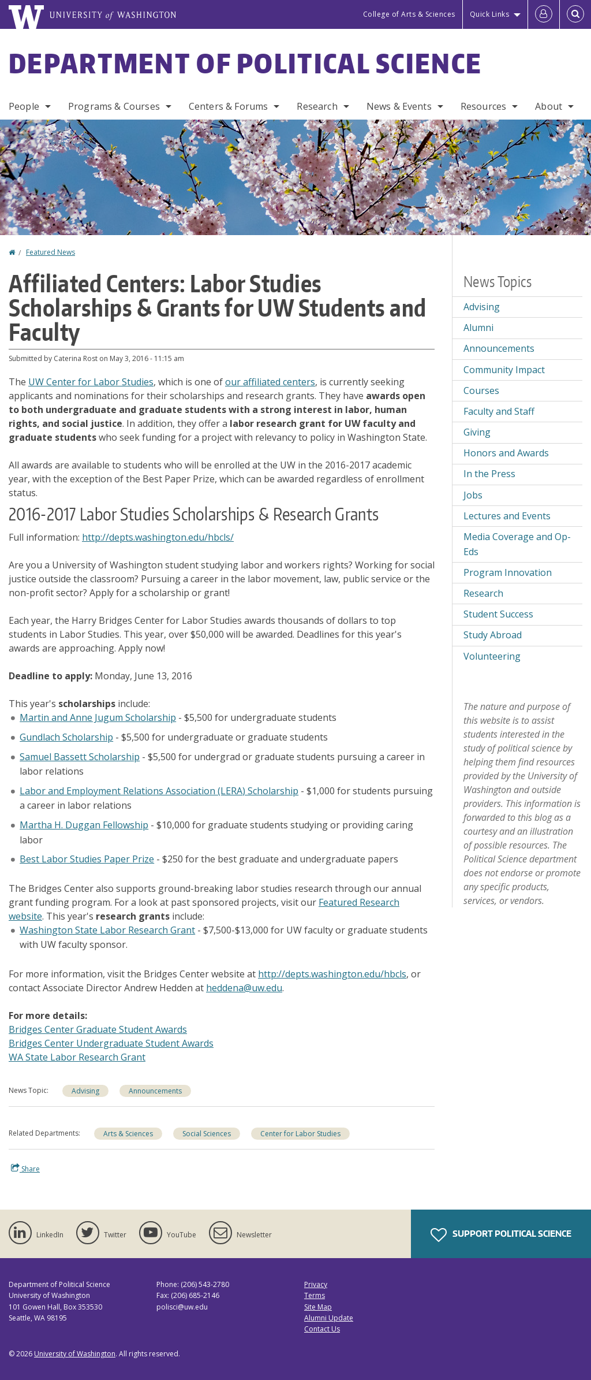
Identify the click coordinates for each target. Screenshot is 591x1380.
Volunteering (492, 656)
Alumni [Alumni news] (478, 327)
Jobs (472, 495)
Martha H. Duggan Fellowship (84, 825)
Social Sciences (206, 1134)
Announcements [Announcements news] (155, 1091)
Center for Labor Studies (300, 1134)
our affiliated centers (270, 381)
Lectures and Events (507, 515)
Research (317, 106)
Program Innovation (507, 572)
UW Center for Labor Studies (91, 381)
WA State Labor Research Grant (77, 1057)
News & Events (399, 106)
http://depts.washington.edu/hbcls (332, 974)
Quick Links (490, 14)
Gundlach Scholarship (66, 737)
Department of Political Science (245, 63)
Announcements (498, 348)
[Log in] (543, 14)
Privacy (315, 1284)
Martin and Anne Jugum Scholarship (98, 717)
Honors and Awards (506, 453)
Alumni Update (328, 1318)
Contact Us (322, 1329)
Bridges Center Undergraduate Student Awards (111, 1043)
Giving (477, 432)
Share (25, 1168)
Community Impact (504, 369)
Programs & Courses (114, 106)
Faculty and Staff (498, 411)
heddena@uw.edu (244, 987)
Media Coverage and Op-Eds (517, 544)
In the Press (489, 473)
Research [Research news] (483, 593)
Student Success (498, 614)
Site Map (318, 1307)
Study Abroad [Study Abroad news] (492, 634)
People (24, 106)
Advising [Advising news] (85, 1091)
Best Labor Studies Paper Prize (87, 859)
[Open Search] (575, 14)
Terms (314, 1295)
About (548, 106)
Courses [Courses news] (481, 390)
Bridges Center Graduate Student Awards (98, 1029)
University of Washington (74, 1354)
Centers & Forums (228, 106)
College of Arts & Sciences (409, 14)
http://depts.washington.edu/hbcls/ (158, 537)
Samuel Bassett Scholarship (80, 756)
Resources (483, 106)
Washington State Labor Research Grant (107, 930)
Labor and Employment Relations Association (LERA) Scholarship (159, 790)
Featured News (50, 252)
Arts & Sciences (128, 1134)
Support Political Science (501, 1235)
